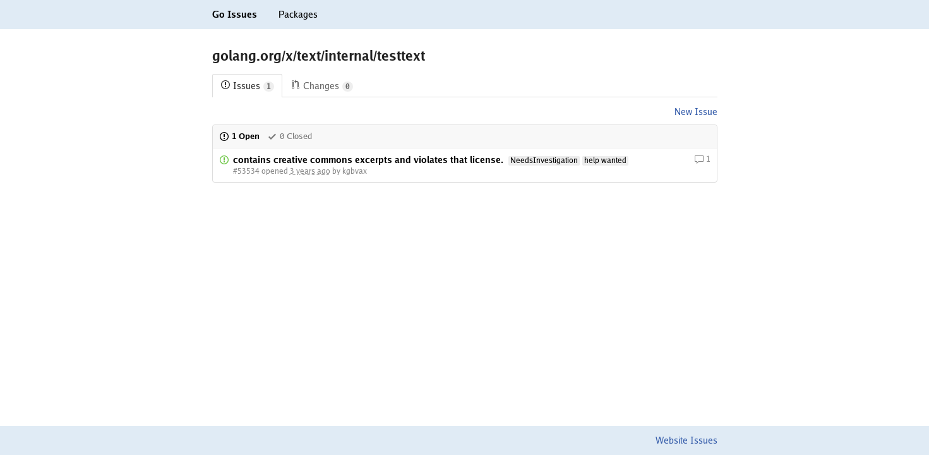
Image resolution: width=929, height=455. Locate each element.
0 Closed (289, 136)
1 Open (239, 136)
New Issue (695, 112)
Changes (322, 86)
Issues (247, 86)
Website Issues (686, 440)
